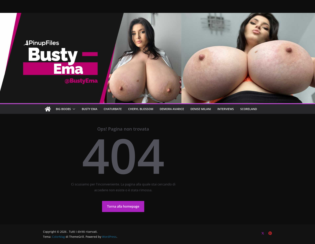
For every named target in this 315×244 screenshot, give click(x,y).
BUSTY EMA (89, 109)
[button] (73, 109)
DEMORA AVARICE (172, 109)
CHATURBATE (113, 109)
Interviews (225, 109)
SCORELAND (248, 109)
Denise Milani (200, 109)
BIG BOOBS (63, 109)
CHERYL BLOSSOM (140, 109)
